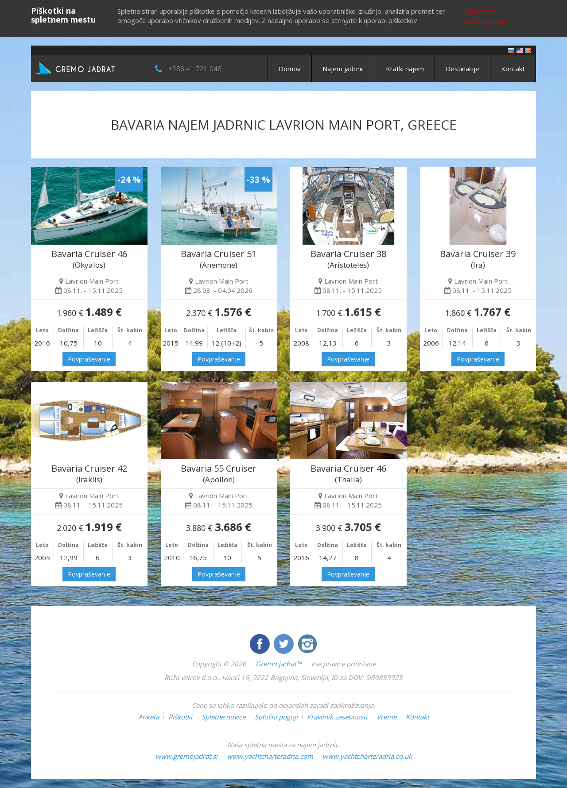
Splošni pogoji (276, 716)
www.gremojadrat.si (186, 756)
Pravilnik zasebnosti (337, 716)
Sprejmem (480, 11)
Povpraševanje (89, 359)
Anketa (148, 716)
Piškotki (180, 716)
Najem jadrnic (343, 68)
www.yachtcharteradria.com (270, 756)
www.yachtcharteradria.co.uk (367, 756)
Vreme (386, 716)
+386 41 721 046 (194, 68)
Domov (290, 68)
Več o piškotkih (484, 22)
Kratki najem (405, 68)
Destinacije (462, 68)
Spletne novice (223, 716)
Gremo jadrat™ (278, 663)
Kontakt (513, 68)
